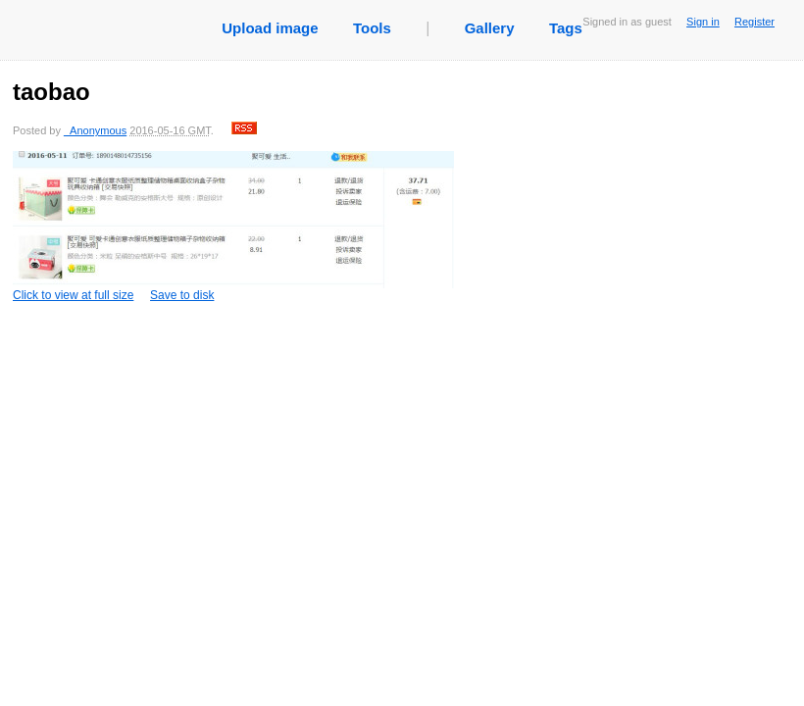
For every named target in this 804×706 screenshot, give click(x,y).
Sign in (703, 21)
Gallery (490, 28)
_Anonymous (95, 130)
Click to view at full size (233, 226)
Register (754, 21)
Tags (565, 28)
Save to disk (182, 295)
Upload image (270, 28)
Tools (372, 28)
